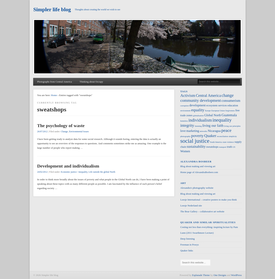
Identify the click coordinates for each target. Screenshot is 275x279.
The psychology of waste (61, 125)
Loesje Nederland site (191, 205)
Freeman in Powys (189, 244)
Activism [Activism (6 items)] (187, 95)
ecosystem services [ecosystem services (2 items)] (216, 105)
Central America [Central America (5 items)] (208, 95)
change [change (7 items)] (228, 95)
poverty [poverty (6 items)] (197, 135)
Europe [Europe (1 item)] (208, 111)
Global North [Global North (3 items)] (212, 115)
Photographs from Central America (54, 81)
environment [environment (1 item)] (185, 111)
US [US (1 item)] (234, 147)
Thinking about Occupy (91, 81)
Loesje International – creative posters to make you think (208, 199)
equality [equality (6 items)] (197, 110)
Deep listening (187, 238)
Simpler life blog (52, 9)
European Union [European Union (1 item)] (218, 111)
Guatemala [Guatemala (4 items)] (229, 115)
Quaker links (186, 250)
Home (54, 95)
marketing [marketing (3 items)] (192, 131)
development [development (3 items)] (197, 105)
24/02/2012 (42, 172)
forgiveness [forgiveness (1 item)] (230, 111)
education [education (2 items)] (232, 105)
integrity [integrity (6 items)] (187, 125)
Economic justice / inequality (74, 172)
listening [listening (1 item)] (198, 126)
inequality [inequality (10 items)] (222, 120)
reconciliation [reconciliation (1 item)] (222, 136)
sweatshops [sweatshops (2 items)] (212, 146)
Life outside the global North (102, 172)
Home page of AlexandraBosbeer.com (199, 172)
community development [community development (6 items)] (200, 100)
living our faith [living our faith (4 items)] (212, 125)
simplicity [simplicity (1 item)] (233, 136)
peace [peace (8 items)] (226, 130)
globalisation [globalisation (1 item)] (198, 116)
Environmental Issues (79, 131)
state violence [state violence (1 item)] (228, 142)
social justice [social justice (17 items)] (194, 141)
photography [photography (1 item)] (185, 136)
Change (64, 131)
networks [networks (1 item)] (203, 131)
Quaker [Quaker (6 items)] (210, 135)
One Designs (220, 275)
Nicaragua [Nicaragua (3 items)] (214, 131)
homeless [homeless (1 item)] (184, 121)
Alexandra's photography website (196, 187)
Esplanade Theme (201, 275)
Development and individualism (68, 166)
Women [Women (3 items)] (185, 151)
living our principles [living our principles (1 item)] (232, 126)
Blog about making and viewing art (197, 166)
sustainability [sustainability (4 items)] (196, 146)
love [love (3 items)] (183, 131)
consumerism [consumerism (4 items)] (231, 101)
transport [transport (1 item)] (222, 147)
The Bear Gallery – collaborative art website (202, 211)
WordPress (236, 275)
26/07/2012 (42, 131)
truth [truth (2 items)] (229, 146)
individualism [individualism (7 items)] (200, 120)
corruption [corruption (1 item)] (184, 106)
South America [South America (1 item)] (216, 142)
